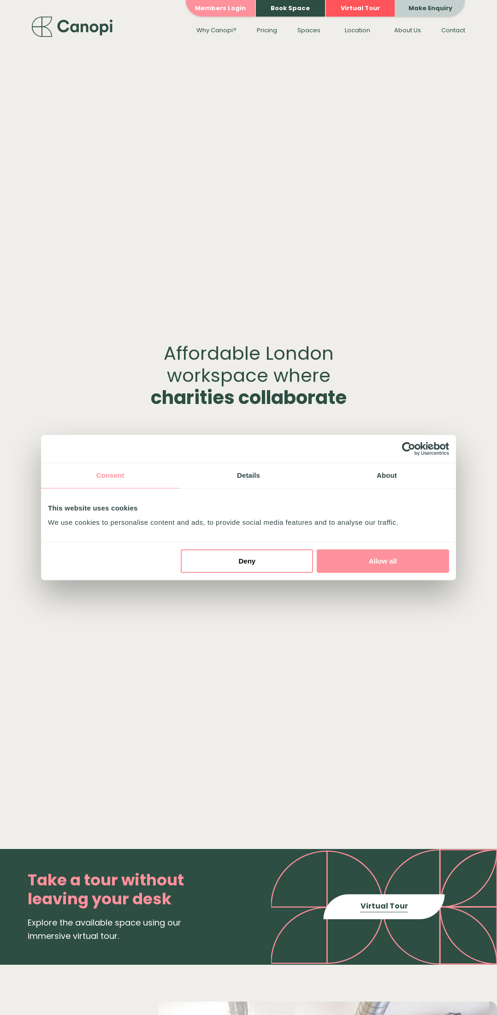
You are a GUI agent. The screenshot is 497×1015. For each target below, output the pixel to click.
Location (357, 30)
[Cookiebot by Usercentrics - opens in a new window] (408, 449)
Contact (453, 30)
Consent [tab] (110, 475)
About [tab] (387, 475)
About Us (407, 30)
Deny (247, 561)
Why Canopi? (216, 30)
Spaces (308, 30)
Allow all (383, 561)
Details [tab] (248, 475)
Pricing (267, 30)
